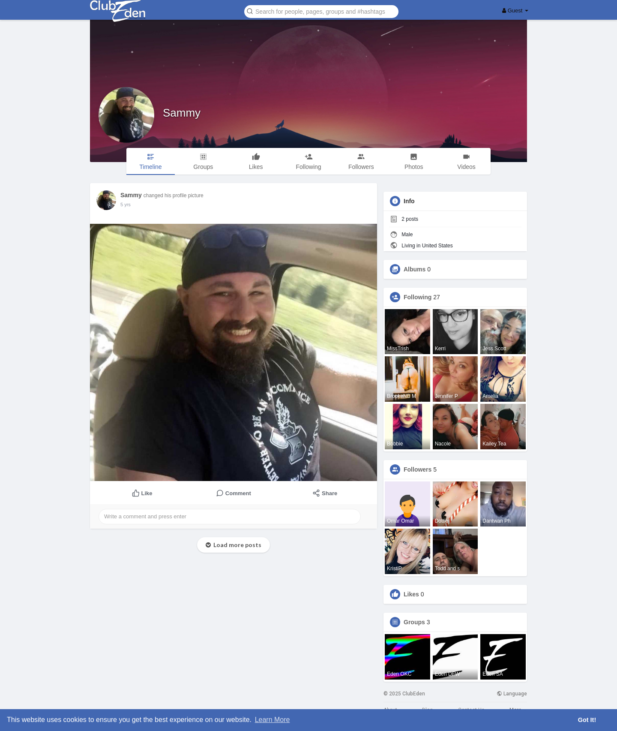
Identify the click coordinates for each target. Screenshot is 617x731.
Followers (417, 469)
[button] (321, 11)
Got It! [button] (587, 719)
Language (512, 693)
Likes (411, 594)
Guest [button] (515, 10)
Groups (414, 622)
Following (417, 297)
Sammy (182, 112)
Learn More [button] (272, 719)
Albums (414, 269)
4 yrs (125, 204)
